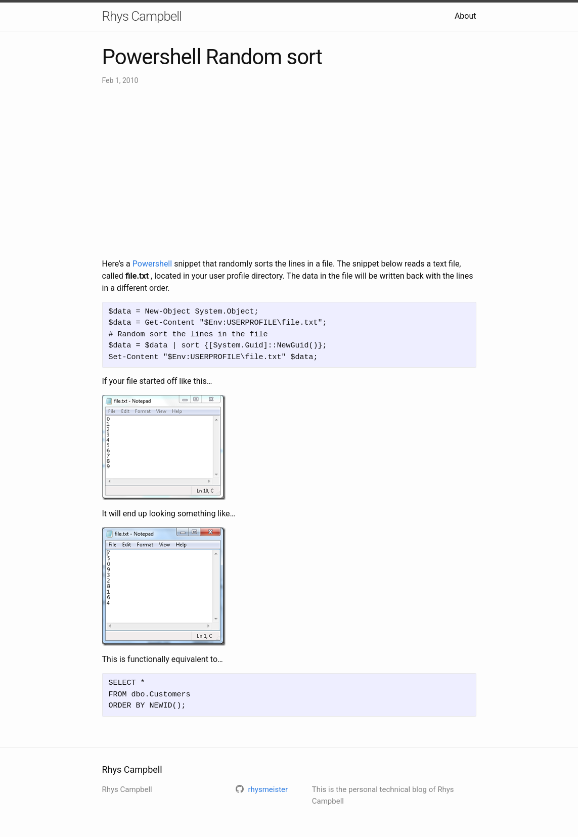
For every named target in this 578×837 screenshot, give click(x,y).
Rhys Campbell (142, 16)
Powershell (152, 264)
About (465, 16)
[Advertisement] (289, 172)
